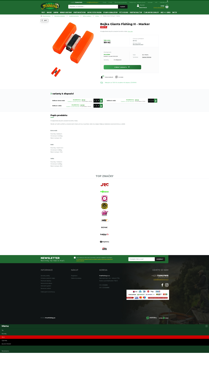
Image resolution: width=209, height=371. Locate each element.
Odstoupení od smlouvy (48, 310)
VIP (156, 2)
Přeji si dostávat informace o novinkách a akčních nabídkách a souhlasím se (94, 277)
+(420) (76, 2)
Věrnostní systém (46, 304)
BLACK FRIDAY (6, 362)
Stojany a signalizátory (110, 12)
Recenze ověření (46, 306)
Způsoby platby (45, 293)
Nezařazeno (5, 369)
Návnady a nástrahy (66, 12)
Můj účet (142, 5)
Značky (174, 12)
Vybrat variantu (122, 67)
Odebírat (159, 277)
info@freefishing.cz (92, 2)
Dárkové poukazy (76, 296)
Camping (55, 12)
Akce (3, 355)
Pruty (43, 12)
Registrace (74, 293)
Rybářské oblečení (136, 12)
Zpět (45, 23)
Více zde (130, 31)
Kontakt (150, 2)
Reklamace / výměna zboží (137, 2)
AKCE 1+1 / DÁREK (165, 12)
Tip (2, 348)
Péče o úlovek (123, 12)
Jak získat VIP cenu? (138, 44)
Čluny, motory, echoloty (151, 12)
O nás (110, 2)
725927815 (160, 293)
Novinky (4, 352)
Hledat (123, 6)
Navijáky (49, 12)
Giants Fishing (146, 57)
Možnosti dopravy (46, 299)
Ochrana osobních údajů (48, 296)
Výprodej (4, 358)
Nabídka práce (164, 2)
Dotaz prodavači (107, 77)
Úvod (104, 2)
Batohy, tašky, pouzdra (94, 12)
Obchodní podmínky (121, 2)
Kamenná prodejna (46, 301)
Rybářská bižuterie (80, 12)
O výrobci (121, 78)
